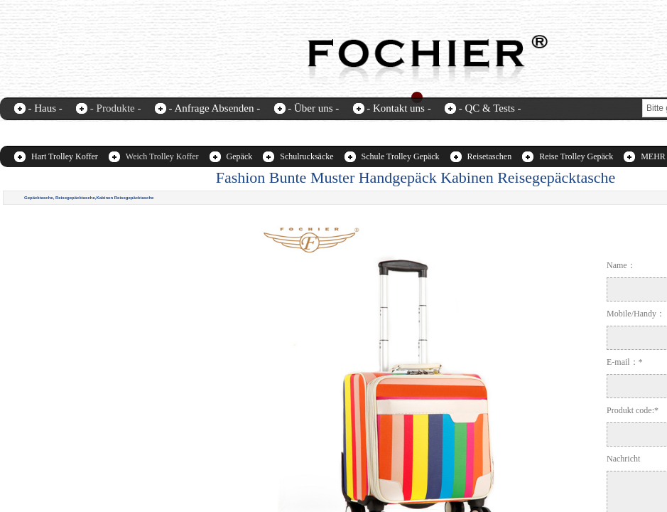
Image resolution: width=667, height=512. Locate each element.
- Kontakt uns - (398, 108)
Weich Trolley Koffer (162, 156)
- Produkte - (115, 108)
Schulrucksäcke (306, 156)
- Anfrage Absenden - (214, 108)
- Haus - (45, 108)
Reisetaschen (489, 156)
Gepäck (240, 156)
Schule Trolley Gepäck (401, 156)
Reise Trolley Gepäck (576, 156)
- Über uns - (313, 108)
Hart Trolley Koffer (64, 156)
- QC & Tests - (490, 108)
